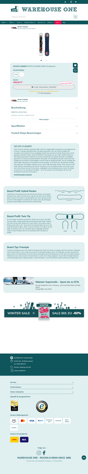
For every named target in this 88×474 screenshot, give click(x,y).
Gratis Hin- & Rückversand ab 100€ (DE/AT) (24, 2)
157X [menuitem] (21, 74)
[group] (21, 357)
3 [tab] (47, 60)
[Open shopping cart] (76, 1)
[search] (41, 16)
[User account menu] (66, 1)
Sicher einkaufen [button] (42, 392)
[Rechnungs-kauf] (49, 421)
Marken (50, 22)
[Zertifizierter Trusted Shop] (18, 407)
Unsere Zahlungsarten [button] (19, 415)
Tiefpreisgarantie (44, 2)
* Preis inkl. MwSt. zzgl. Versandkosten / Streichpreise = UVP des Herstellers (44, 461)
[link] (38, 455)
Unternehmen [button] (42, 387)
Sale (58, 22)
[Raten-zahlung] (67, 421)
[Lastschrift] (58, 421)
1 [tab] (41, 60)
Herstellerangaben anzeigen (23, 175)
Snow (19, 22)
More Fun (41, 22)
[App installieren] (18, 370)
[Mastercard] (23, 421)
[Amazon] (14, 421)
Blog (64, 22)
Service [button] (42, 382)
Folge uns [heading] (42, 448)
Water (4, 22)
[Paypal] (40, 421)
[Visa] (31, 421)
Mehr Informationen (46, 93)
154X (15, 74)
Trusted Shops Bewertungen (26, 133)
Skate (11, 22)
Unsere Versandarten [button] (18, 434)
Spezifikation (18, 126)
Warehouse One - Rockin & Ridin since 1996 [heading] (44, 457)
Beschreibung (18, 107)
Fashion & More (29, 22)
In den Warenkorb (44, 87)
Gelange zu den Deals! (43, 289)
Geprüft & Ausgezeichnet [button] (20, 397)
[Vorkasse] (14, 428)
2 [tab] (44, 60)
